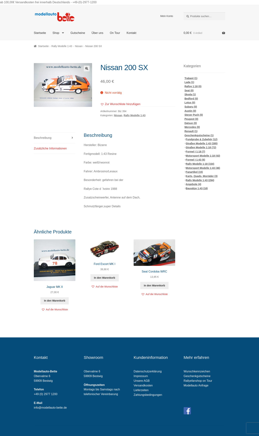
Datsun (191, 123)
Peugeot (191, 119)
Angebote (193, 184)
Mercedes (192, 127)
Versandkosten (143, 385)
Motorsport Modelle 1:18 (203, 155)
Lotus (190, 102)
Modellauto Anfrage (196, 385)
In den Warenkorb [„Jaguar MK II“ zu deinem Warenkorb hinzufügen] (54, 300)
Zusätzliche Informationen (50, 148)
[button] (120, 104)
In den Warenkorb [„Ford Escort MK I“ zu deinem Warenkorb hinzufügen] (104, 277)
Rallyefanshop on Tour (198, 380)
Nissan (79, 46)
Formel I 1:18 (195, 151)
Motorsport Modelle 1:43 (203, 168)
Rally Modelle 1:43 (61, 46)
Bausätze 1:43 (197, 188)
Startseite (40, 32)
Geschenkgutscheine (199, 135)
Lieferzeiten (141, 390)
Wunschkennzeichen (197, 371)
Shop (56, 32)
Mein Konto (166, 16)
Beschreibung (42, 137)
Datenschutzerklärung (148, 371)
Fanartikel (194, 172)
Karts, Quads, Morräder (202, 176)
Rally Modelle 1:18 (200, 163)
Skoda (190, 94)
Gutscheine (78, 32)
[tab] (54, 138)
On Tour (115, 32)
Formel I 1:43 (195, 159)
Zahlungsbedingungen (148, 394)
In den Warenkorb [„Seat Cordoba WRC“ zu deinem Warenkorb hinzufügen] (154, 285)
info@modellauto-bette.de (50, 407)
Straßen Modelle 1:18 (201, 147)
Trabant (191, 78)
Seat (189, 90)
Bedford (191, 98)
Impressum (141, 376)
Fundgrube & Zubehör (201, 139)
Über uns (97, 32)
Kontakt (131, 32)
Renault (191, 131)
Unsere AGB (142, 380)
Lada (189, 82)
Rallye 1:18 (193, 86)
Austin (190, 110)
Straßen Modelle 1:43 (202, 143)
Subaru (191, 106)
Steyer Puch (194, 114)
